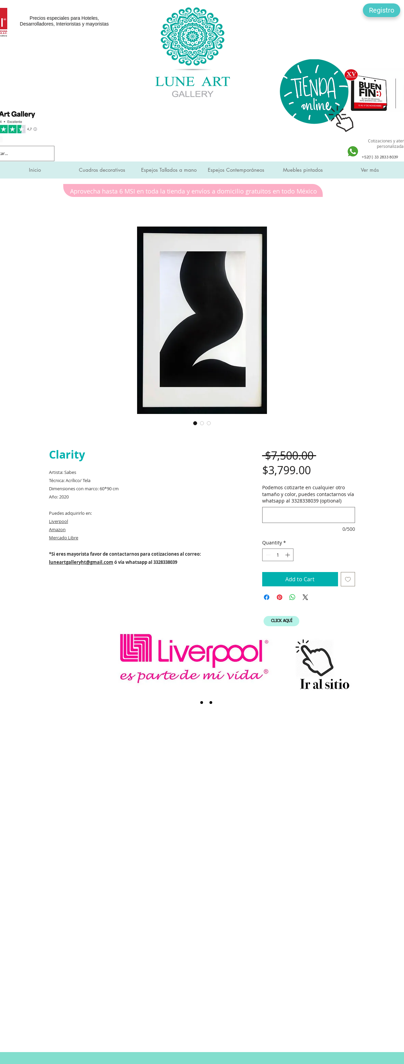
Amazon (57, 529)
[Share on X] (305, 597)
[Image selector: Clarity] (195, 423)
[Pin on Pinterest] (279, 597)
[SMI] (201, 702)
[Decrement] (267, 555)
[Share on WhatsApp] (292, 597)
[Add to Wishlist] (348, 579)
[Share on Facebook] (267, 597)
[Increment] (288, 555)
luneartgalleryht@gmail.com (81, 562)
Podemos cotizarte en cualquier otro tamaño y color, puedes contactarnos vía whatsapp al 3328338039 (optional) (308, 494)
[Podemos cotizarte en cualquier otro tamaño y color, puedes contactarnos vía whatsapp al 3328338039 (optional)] (309, 515)
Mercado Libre (63, 538)
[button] (381, 10)
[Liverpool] (192, 702)
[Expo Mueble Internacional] (210, 702)
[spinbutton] (278, 555)
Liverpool (58, 521)
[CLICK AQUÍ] (281, 621)
